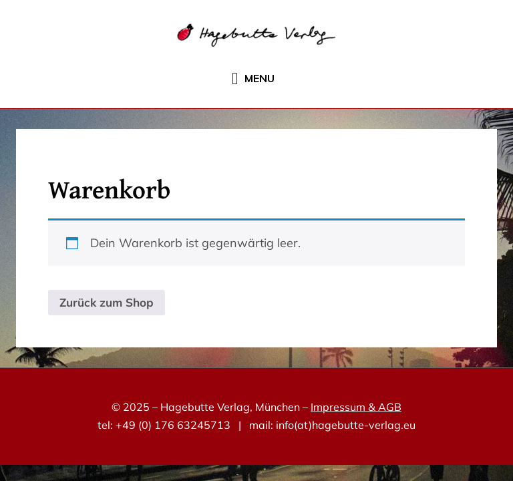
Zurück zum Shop (106, 302)
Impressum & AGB (356, 407)
